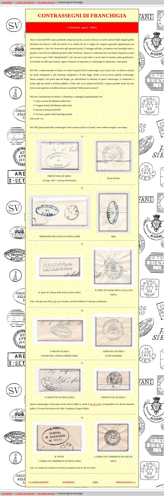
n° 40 (53, 301)
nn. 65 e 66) (95, 404)
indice (95, 482)
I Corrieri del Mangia (25, 2)
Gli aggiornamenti (45, 2)
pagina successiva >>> (126, 482)
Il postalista (6, 2)
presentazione (69, 482)
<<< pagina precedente (38, 482)
